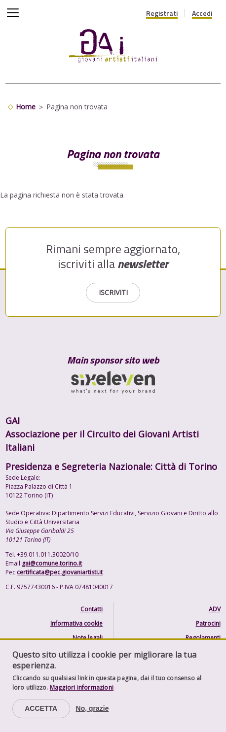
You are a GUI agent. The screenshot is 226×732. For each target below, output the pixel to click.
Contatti (91, 609)
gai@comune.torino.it (52, 563)
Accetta (41, 708)
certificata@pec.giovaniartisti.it (60, 572)
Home (26, 106)
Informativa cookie (76, 623)
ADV (215, 609)
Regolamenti (203, 637)
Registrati (162, 13)
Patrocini (208, 623)
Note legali (88, 637)
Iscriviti (113, 292)
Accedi (202, 13)
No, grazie (92, 708)
